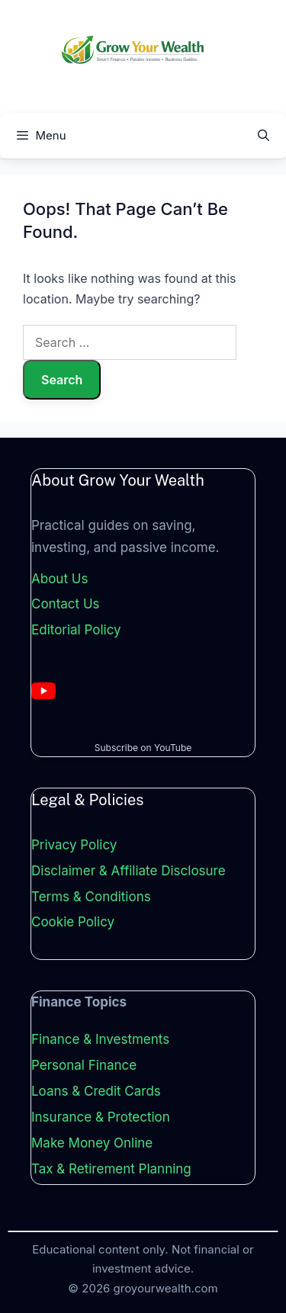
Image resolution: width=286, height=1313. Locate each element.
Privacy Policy (74, 844)
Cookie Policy (72, 921)
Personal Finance (84, 1065)
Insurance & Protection (100, 1117)
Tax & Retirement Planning (111, 1169)
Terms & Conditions (91, 896)
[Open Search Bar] (263, 136)
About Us (59, 578)
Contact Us (65, 604)
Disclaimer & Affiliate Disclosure (128, 870)
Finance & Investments (100, 1039)
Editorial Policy (76, 629)
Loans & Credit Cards (96, 1091)
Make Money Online (92, 1143)
